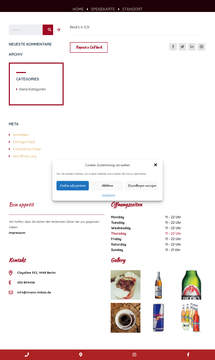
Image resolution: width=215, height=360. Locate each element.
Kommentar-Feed (27, 149)
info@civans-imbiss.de (34, 292)
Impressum (108, 194)
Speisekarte (105, 9)
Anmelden (20, 135)
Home (80, 9)
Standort (132, 9)
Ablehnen (107, 185)
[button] (156, 165)
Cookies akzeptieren (72, 185)
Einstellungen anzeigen (142, 185)
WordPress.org (24, 156)
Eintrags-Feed (24, 142)
